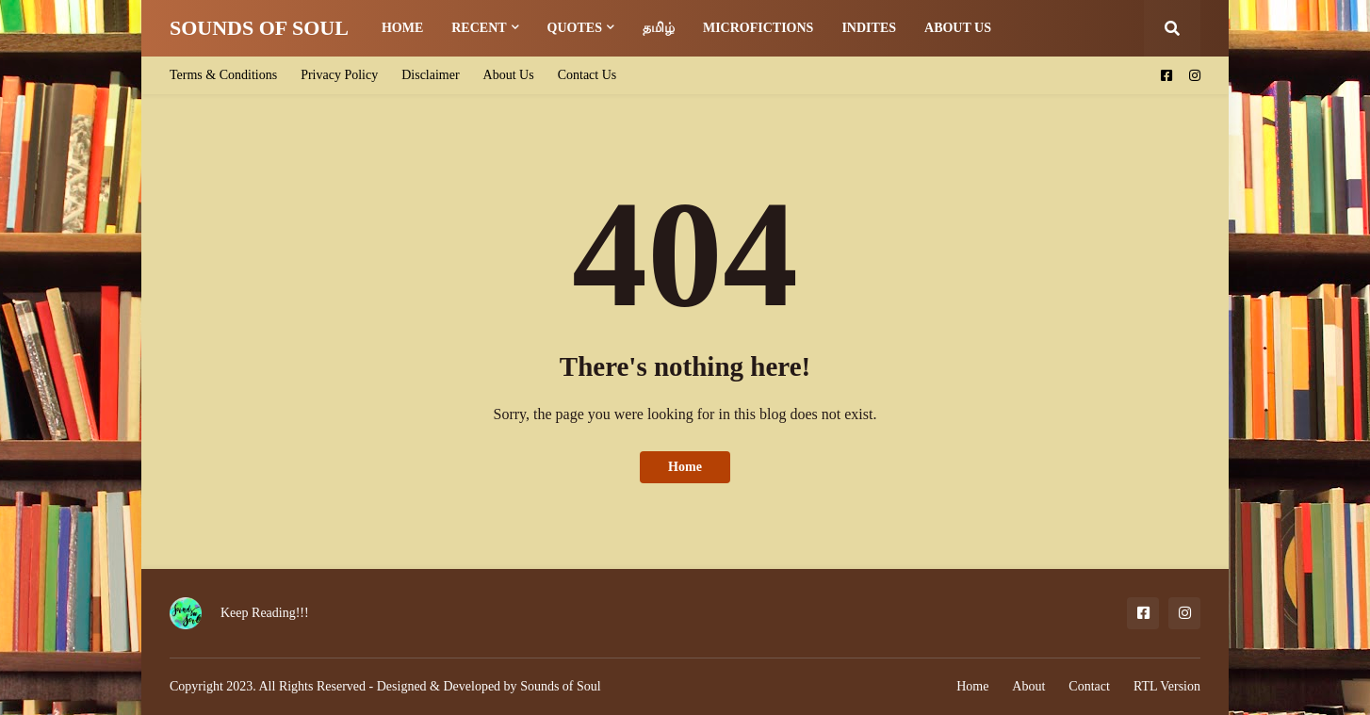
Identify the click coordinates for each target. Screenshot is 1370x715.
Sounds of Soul (560, 686)
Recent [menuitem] (478, 28)
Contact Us (587, 75)
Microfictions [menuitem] (758, 28)
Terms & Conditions (223, 75)
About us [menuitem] (957, 28)
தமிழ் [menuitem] (659, 28)
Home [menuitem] (402, 28)
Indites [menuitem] (868, 28)
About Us (508, 75)
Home (685, 467)
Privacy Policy (339, 75)
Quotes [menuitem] (574, 28)
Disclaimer (430, 75)
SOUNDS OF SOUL (259, 28)
